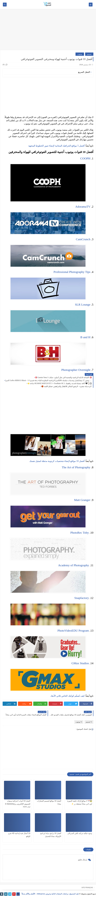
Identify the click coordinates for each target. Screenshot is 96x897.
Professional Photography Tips (72, 272)
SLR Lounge (82, 304)
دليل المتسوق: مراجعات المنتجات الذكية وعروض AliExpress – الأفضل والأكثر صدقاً (50, 894)
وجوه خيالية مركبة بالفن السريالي (80, 833)
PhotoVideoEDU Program (73, 630)
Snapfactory (81, 598)
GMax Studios (80, 663)
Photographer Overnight (75, 369)
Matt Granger (82, 500)
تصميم (89, 54)
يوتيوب (79, 54)
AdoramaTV (82, 206)
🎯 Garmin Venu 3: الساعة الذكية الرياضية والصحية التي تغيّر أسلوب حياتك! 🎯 (63, 377)
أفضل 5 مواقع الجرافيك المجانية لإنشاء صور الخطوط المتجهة (56, 146)
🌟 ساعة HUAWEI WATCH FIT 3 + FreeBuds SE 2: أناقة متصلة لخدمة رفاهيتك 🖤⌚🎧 (60, 383)
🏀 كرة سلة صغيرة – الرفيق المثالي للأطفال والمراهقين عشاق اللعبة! (66, 386)
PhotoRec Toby (79, 532)
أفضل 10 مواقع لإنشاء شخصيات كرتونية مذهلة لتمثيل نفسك (57, 461)
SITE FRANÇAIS (87, 887)
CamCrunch (83, 239)
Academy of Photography (73, 565)
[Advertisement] (48, 30)
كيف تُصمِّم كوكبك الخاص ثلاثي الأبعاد (67, 696)
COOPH (85, 158)
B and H (85, 337)
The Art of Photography (76, 467)
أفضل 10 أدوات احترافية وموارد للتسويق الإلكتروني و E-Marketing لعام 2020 (17, 804)
